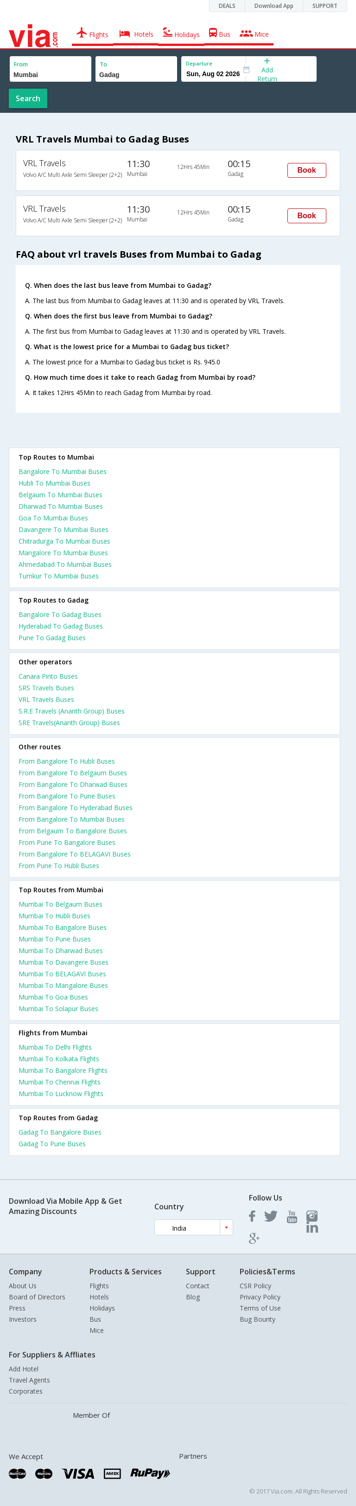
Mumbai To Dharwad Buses (61, 950)
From (21, 64)
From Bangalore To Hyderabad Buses (76, 807)
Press (17, 1308)
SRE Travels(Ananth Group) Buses (69, 722)
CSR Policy (255, 1285)
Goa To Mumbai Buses (53, 517)
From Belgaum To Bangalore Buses (73, 830)
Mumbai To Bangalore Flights (63, 1070)
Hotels (99, 1296)
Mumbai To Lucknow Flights (61, 1093)
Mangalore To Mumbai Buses (63, 552)
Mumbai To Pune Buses (55, 939)
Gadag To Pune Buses (52, 1143)
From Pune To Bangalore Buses (67, 842)
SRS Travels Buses (46, 687)
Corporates (26, 1391)
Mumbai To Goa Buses (53, 997)
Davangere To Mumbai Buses (63, 529)
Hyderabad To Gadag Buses (61, 626)
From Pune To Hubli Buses (59, 865)
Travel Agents (29, 1380)
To (103, 64)
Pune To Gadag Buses (52, 637)
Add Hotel (23, 1368)
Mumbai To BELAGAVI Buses (62, 973)
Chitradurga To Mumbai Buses (64, 541)
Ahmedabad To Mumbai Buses (65, 564)
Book (307, 170)
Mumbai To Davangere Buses (63, 962)
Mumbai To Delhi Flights (55, 1047)
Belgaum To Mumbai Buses (60, 494)
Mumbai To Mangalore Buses (63, 985)
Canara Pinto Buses (48, 676)
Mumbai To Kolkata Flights (59, 1058)
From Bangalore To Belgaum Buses (73, 772)
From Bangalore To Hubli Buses (67, 761)
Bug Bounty (257, 1319)
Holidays (102, 1308)
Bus (95, 1319)
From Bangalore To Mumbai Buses (72, 819)
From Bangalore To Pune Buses (67, 796)
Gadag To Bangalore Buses (60, 1132)
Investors (23, 1319)
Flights (99, 1285)
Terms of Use (260, 1308)
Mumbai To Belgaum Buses (60, 904)
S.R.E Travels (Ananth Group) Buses (72, 711)
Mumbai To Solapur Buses (58, 1008)
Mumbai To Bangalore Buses (63, 927)
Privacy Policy (260, 1296)
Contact (198, 1285)
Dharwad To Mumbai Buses (61, 506)
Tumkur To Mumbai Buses (59, 575)
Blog (193, 1296)
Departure (199, 63)
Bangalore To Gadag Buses (60, 614)
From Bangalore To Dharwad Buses (73, 784)
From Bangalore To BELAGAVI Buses (75, 854)
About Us (23, 1285)
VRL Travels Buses (46, 699)
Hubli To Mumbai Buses (54, 483)
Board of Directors (37, 1296)
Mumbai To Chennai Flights (60, 1082)
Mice (96, 1330)
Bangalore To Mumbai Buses (63, 471)
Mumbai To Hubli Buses (54, 915)
